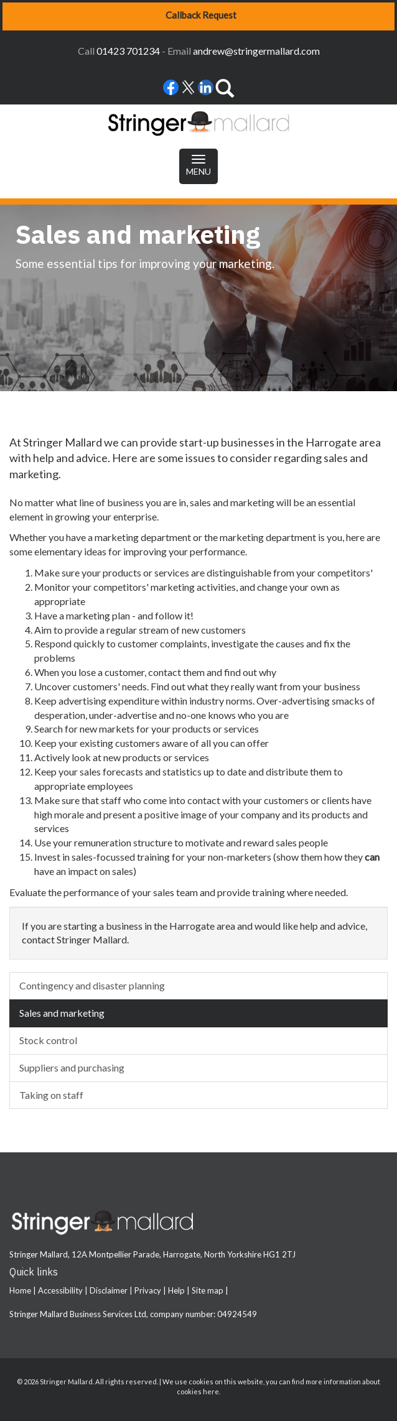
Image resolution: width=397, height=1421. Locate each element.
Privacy (147, 1290)
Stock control (48, 1040)
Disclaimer (109, 1290)
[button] (198, 16)
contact (38, 939)
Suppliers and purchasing (71, 1067)
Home (20, 1290)
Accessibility (60, 1290)
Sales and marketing (62, 1013)
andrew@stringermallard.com (256, 51)
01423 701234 (128, 51)
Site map (207, 1290)
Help (176, 1290)
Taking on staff (51, 1095)
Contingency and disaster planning (92, 985)
